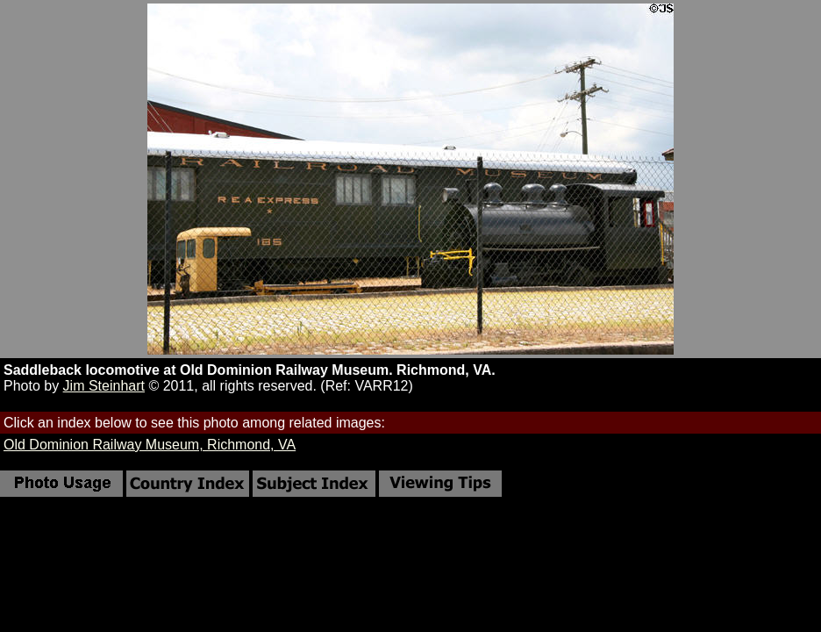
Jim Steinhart (104, 385)
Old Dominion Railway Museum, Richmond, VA (150, 444)
